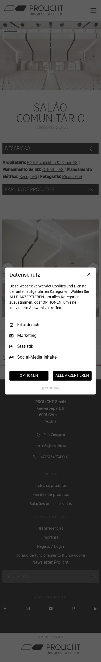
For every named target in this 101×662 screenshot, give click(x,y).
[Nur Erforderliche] (89, 274)
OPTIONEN (29, 375)
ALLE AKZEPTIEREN (72, 375)
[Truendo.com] (50, 388)
